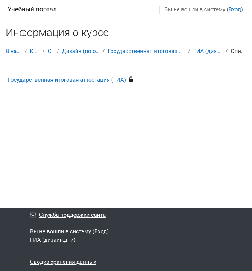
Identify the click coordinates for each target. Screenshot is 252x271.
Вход (235, 9)
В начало (13, 51)
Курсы (34, 51)
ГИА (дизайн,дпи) (208, 51)
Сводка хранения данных (63, 262)
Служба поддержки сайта (68, 215)
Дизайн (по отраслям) (81, 51)
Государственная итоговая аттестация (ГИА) (146, 51)
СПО (51, 51)
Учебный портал (32, 9)
